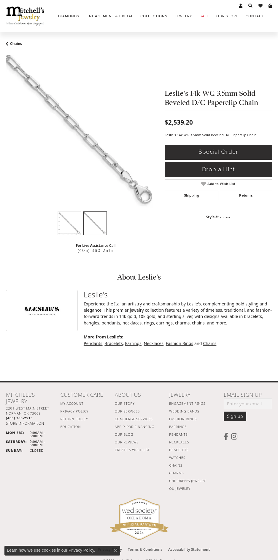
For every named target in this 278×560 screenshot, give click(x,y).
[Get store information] (25, 423)
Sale (204, 16)
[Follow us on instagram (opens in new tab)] (234, 436)
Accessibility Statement (189, 549)
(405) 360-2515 (95, 250)
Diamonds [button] (68, 16)
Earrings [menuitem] (178, 426)
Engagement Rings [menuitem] (187, 403)
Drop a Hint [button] (218, 169)
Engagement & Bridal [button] (110, 16)
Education (70, 426)
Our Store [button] (227, 16)
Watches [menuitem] (177, 457)
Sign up (235, 416)
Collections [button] (153, 16)
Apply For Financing (134, 426)
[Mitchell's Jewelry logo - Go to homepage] (25, 16)
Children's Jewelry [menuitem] (187, 481)
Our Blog (124, 434)
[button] (240, 5)
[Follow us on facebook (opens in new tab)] (226, 436)
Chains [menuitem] (175, 465)
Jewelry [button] (184, 16)
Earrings (133, 343)
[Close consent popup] (115, 550)
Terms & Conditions (145, 549)
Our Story (125, 403)
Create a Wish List (132, 450)
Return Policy (74, 419)
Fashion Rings (179, 343)
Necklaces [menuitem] (179, 442)
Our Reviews (127, 442)
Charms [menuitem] (176, 473)
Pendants (93, 343)
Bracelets (113, 343)
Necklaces (153, 343)
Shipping (191, 195)
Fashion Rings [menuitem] (183, 419)
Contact (255, 16)
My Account (71, 403)
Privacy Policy (74, 411)
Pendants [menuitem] (178, 434)
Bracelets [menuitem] (178, 450)
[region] (82, 131)
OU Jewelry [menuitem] (179, 488)
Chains (16, 43)
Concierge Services (134, 419)
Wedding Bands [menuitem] (184, 411)
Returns (246, 195)
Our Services (127, 411)
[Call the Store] (19, 418)
